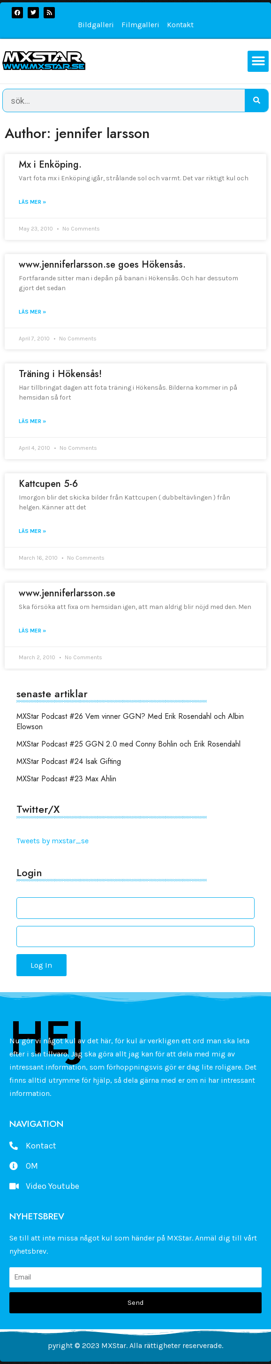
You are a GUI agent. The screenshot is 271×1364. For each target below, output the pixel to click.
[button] (258, 61)
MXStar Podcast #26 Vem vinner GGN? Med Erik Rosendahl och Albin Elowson (130, 721)
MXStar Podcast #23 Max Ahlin (66, 778)
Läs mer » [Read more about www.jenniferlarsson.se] (32, 630)
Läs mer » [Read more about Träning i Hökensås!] (32, 421)
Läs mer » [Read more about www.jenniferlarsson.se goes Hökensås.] (32, 311)
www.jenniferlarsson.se (67, 593)
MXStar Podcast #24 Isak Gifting (68, 761)
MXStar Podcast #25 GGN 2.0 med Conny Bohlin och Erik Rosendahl (128, 744)
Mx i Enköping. (50, 164)
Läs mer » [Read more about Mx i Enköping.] (32, 202)
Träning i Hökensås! (60, 374)
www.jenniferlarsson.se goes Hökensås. (102, 264)
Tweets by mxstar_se (52, 840)
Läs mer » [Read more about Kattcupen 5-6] (32, 531)
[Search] (256, 100)
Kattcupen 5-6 (48, 484)
